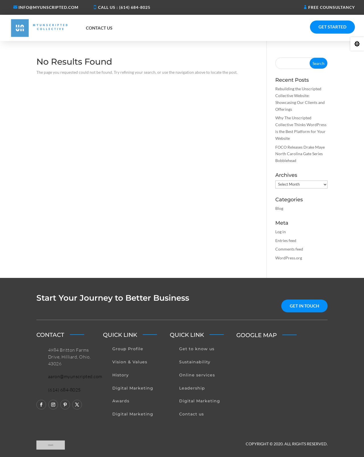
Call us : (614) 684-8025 (124, 7)
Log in (280, 231)
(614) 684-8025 (64, 390)
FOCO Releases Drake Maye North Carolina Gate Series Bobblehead (300, 154)
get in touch (304, 305)
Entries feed (285, 240)
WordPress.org (288, 257)
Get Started (332, 26)
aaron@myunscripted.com (75, 376)
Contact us (99, 27)
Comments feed (289, 249)
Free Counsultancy (331, 7)
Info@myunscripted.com (48, 7)
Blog (279, 208)
